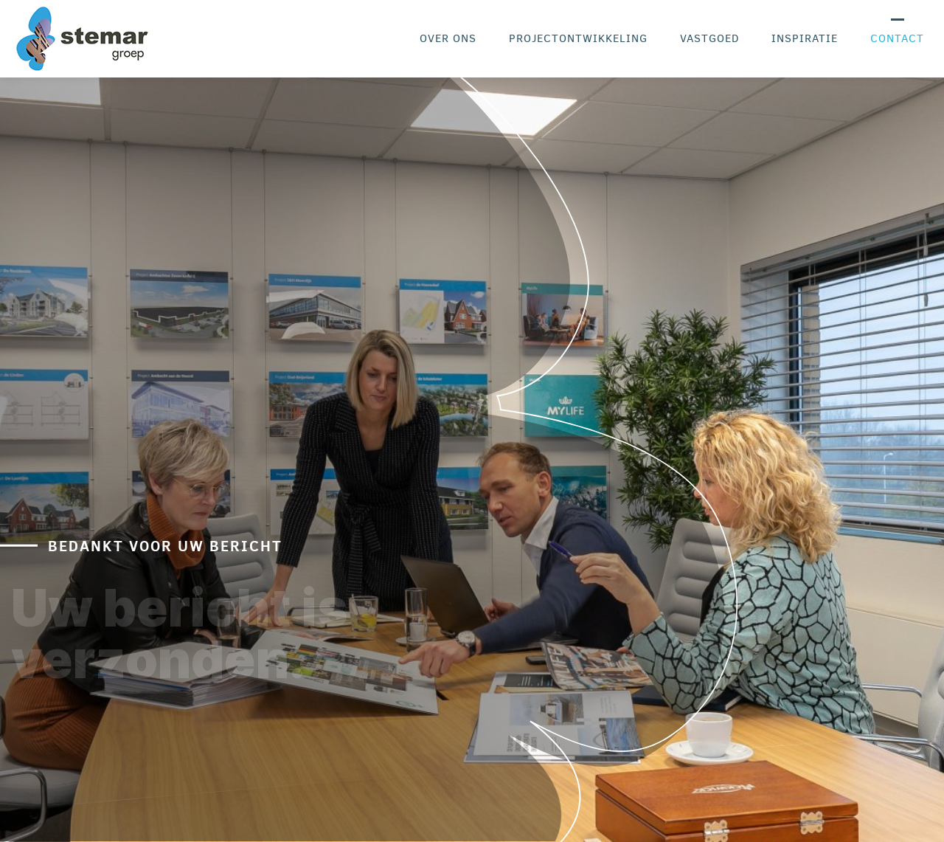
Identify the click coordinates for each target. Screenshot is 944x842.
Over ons (448, 38)
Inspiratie (804, 38)
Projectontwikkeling (578, 38)
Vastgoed (709, 38)
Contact (897, 38)
